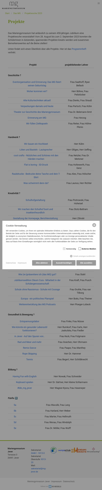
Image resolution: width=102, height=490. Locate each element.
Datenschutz (11, 263)
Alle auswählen (86, 263)
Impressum (22, 263)
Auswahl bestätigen (64, 263)
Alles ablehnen (42, 263)
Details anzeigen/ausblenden (84, 256)
